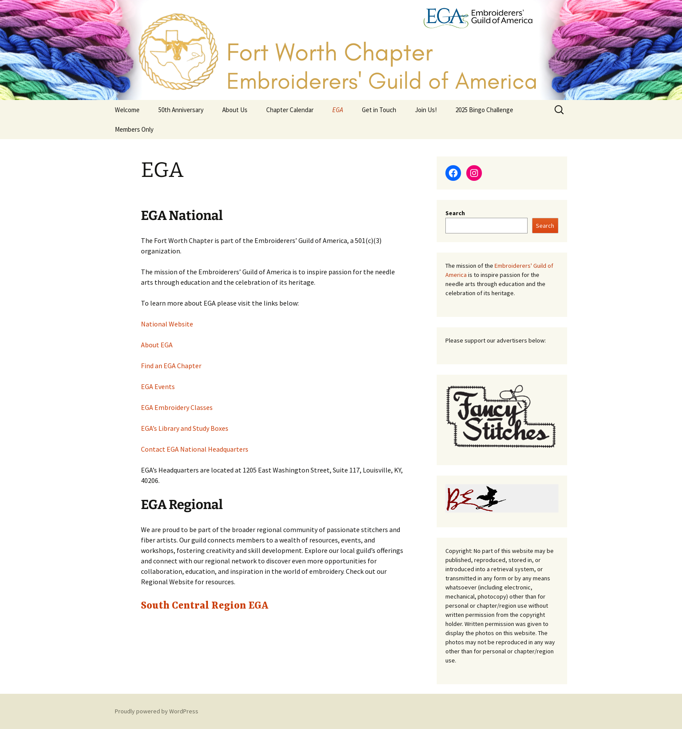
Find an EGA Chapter (171, 365)
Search (455, 213)
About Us (234, 110)
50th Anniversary (181, 110)
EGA (337, 110)
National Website (167, 324)
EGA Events (158, 386)
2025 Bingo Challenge (484, 110)
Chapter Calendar (290, 110)
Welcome (127, 110)
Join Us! (426, 110)
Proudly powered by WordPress (156, 711)
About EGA (157, 344)
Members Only (134, 129)
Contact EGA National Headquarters (194, 449)
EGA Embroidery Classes (177, 407)
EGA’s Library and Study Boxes (184, 428)
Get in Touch (379, 110)
